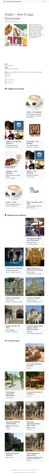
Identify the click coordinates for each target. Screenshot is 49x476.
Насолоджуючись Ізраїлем (13, 1)
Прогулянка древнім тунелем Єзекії (13, 423)
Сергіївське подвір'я (33, 298)
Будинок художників (13, 298)
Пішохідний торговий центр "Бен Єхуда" (34, 239)
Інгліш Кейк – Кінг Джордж (33, 142)
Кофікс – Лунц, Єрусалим (32, 172)
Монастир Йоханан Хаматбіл (12, 454)
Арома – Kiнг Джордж (34, 112)
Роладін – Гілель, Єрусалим (12, 172)
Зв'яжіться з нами (34, 470)
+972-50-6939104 (10, 79)
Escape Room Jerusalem (14, 268)
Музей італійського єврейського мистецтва (35, 269)
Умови (21, 470)
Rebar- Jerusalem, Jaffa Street (34, 203)
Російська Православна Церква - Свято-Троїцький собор (35, 327)
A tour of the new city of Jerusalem (34, 393)
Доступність (26, 470)
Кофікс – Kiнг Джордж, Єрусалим (14, 142)
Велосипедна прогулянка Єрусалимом (10, 393)
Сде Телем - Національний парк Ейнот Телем (33, 423)
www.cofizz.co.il (9, 83)
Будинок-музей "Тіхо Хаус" (13, 327)
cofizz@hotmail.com (10, 81)
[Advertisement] (24, 9)
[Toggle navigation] (44, 1)
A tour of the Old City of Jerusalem (34, 365)
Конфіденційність (15, 470)
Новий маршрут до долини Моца (33, 454)
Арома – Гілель (11, 202)
